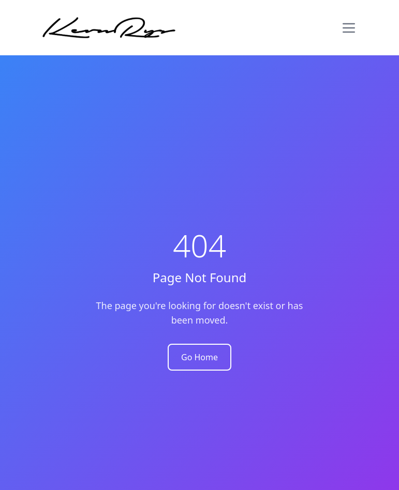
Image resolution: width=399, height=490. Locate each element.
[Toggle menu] (349, 28)
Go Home (199, 357)
